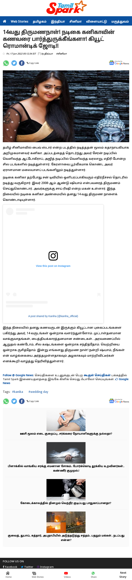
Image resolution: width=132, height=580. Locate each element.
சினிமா (75, 22)
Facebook (10, 567)
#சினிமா (61, 54)
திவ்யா (48, 54)
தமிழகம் (39, 22)
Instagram (45, 567)
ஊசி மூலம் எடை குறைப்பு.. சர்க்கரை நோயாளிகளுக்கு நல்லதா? (66, 434)
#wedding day (38, 391)
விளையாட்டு (96, 22)
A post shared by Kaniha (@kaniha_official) (53, 316)
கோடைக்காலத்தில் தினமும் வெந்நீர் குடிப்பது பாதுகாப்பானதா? (66, 503)
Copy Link (34, 63)
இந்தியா (58, 22)
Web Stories (19, 22)
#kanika (17, 391)
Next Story (122, 574)
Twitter (27, 567)
